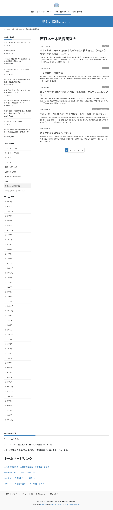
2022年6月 (8, 325)
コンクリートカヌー (12, 148)
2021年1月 (8, 358)
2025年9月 (8, 216)
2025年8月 (8, 221)
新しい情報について (38, 494)
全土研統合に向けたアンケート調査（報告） (16, 70)
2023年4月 (8, 292)
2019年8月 (8, 401)
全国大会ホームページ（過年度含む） (17, 42)
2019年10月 (9, 396)
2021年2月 (8, 353)
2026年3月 (8, 202)
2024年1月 (8, 263)
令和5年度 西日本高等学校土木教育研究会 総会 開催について (73, 113)
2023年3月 (8, 296)
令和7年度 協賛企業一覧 (13, 121)
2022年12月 (9, 306)
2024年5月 (8, 244)
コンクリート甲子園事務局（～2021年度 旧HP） (24, 483)
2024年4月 (8, 249)
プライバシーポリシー (20, 494)
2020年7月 (8, 363)
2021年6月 (8, 344)
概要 (6, 181)
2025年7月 (8, 225)
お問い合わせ (53, 494)
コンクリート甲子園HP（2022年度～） (20, 478)
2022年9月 (8, 315)
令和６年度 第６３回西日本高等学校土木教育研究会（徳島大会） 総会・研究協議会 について (74, 52)
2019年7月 (8, 405)
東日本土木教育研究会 (13, 176)
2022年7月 (8, 320)
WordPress (43, 504)
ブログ (105, 46)
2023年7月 (8, 287)
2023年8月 (8, 282)
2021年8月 (8, 339)
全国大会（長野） (11, 172)
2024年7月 (8, 235)
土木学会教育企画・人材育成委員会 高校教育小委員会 (26, 467)
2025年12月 (9, 211)
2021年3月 (8, 349)
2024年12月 (9, 230)
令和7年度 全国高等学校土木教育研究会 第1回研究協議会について (17, 101)
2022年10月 (9, 311)
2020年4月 (8, 372)
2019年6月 (8, 410)
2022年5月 (8, 330)
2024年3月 (8, 254)
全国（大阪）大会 (11, 167)
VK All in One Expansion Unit (71, 504)
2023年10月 (9, 273)
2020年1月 (8, 382)
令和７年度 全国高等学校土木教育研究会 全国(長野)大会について (17, 112)
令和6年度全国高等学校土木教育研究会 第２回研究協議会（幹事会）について (17, 132)
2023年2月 (8, 301)
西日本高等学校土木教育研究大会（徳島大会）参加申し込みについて (74, 93)
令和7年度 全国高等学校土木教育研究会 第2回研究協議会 (17, 81)
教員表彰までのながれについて (56, 132)
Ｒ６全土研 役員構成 (51, 72)
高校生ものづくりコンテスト (15, 191)
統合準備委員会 (9, 50)
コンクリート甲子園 (12, 153)
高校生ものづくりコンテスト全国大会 (19, 472)
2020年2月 (8, 377)
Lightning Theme (55, 504)
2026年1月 (8, 206)
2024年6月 (8, 240)
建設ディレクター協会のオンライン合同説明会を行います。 (17, 91)
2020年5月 (8, 368)
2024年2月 (8, 258)
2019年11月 (9, 391)
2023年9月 (8, 278)
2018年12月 (9, 420)
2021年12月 (9, 334)
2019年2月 (8, 415)
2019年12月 (9, 387)
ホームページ (9, 157)
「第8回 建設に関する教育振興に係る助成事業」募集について (17, 60)
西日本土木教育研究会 (100, 109)
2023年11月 (9, 268)
